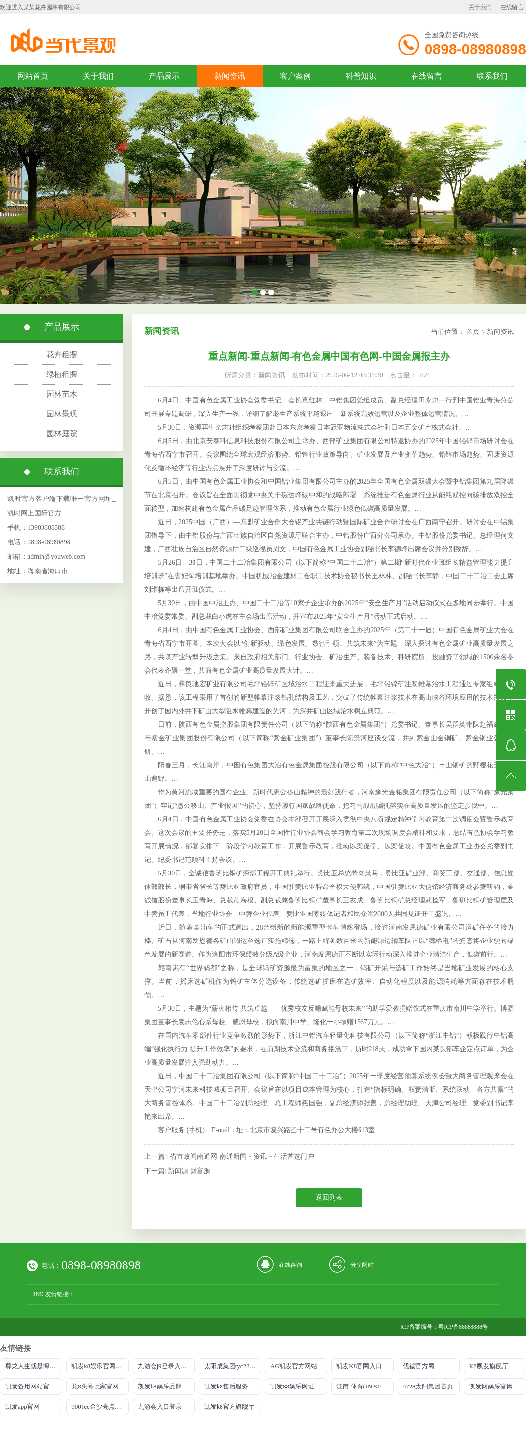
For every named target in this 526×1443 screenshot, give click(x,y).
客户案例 (295, 76)
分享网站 (362, 1265)
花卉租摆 (61, 354)
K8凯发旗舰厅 (488, 1366)
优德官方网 (418, 1366)
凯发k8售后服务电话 (232, 1386)
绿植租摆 (61, 374)
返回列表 (329, 1197)
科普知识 (361, 76)
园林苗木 (61, 394)
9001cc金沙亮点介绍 (99, 1406)
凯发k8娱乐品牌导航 (166, 1386)
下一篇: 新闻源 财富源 (177, 1171)
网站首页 (32, 76)
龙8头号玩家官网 (95, 1386)
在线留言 (512, 7)
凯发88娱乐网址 (292, 1386)
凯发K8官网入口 (359, 1366)
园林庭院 (61, 434)
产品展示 (164, 76)
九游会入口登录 (160, 1406)
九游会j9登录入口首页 (166, 1366)
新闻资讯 (229, 76)
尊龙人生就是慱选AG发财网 (33, 1366)
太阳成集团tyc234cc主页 (232, 1366)
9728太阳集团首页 (428, 1386)
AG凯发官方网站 (293, 1366)
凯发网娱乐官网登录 (497, 1386)
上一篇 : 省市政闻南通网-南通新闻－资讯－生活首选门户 (229, 1156)
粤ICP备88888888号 (463, 1326)
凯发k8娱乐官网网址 (99, 1366)
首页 (473, 331)
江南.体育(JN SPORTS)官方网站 (364, 1386)
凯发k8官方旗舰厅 (229, 1406)
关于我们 (480, 7)
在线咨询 (290, 1265)
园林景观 (61, 414)
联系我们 (492, 76)
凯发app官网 (22, 1406)
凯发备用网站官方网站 (33, 1386)
